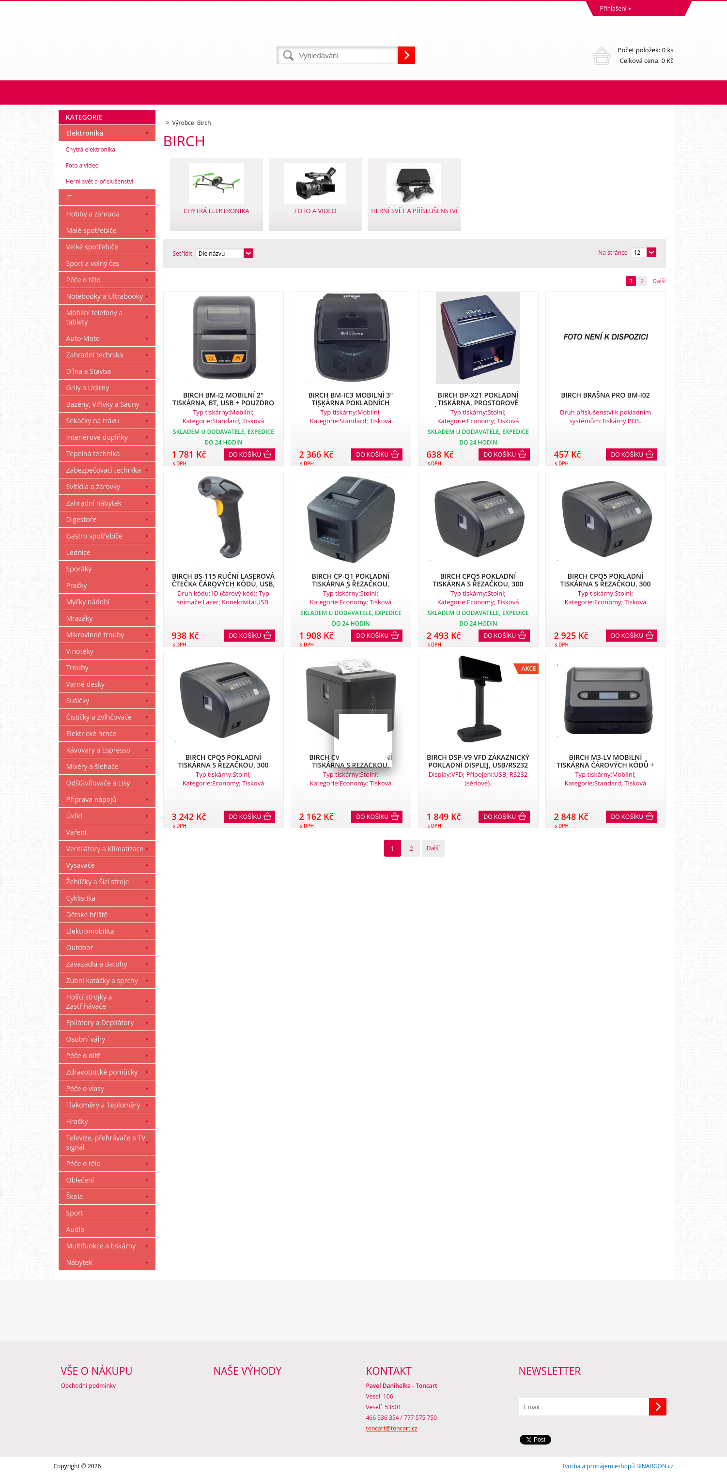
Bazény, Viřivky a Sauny (102, 404)
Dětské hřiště (87, 914)
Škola (74, 1196)
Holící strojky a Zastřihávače (89, 1001)
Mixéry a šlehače (92, 766)
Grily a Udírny (87, 387)
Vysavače (80, 865)
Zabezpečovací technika (103, 470)
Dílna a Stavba (88, 371)
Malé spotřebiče (91, 230)
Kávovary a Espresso (98, 749)
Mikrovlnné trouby (95, 634)
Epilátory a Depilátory (100, 1022)
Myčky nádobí (88, 601)
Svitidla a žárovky (93, 486)
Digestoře (81, 519)
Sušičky (78, 700)
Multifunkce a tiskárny (101, 1245)
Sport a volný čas (93, 263)
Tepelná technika (93, 453)
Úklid (74, 815)
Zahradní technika (95, 354)
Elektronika (85, 133)
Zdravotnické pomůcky (102, 1071)
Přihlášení (613, 8)
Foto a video (82, 165)
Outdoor (79, 947)
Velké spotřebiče (92, 246)
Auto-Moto (83, 338)
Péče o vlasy (85, 1088)
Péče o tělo (83, 279)
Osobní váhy (86, 1039)
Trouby (77, 667)
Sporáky (79, 568)
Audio (75, 1229)
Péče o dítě (83, 1055)
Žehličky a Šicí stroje (97, 881)
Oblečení (80, 1179)
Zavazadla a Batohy (96, 964)
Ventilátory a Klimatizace (105, 848)
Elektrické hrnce (91, 733)
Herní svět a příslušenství (100, 181)
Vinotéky (79, 651)
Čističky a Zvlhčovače (99, 717)
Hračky (77, 1121)
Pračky (76, 585)
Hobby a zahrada (93, 213)
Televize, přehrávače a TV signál (106, 1142)
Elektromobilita (90, 931)
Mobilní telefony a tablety (94, 317)
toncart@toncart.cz (392, 1428)
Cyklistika (81, 898)
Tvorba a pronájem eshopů (598, 1466)
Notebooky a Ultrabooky (104, 296)
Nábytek (79, 1262)
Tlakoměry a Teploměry (103, 1104)
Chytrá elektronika (90, 149)
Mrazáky (79, 618)
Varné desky (85, 684)
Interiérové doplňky (97, 437)
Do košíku (245, 454)
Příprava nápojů (91, 799)
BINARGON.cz (655, 1466)
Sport (74, 1212)
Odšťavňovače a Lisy (98, 782)
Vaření (76, 832)
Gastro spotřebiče (94, 535)
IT (69, 197)
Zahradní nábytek (94, 502)
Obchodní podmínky (88, 1386)
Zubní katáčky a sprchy (102, 980)
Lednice (78, 552)
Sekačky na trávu (92, 420)
